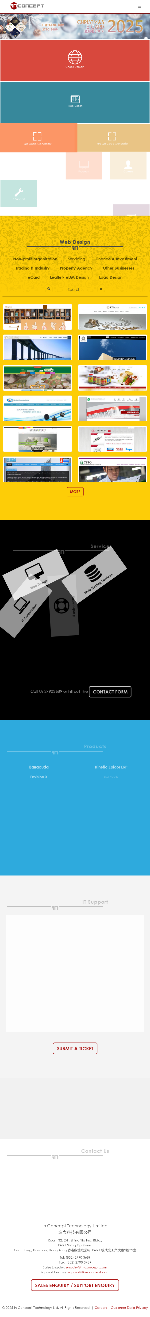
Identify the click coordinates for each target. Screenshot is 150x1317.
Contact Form (103, 692)
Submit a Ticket (75, 1048)
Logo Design (110, 277)
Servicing (76, 259)
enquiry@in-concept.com (86, 1267)
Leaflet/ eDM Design (69, 277)
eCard (33, 277)
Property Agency (76, 268)
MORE (75, 491)
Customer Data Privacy (129, 1307)
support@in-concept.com (88, 1272)
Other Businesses (118, 268)
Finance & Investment (116, 259)
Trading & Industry (33, 268)
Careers (101, 1307)
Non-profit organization (35, 259)
